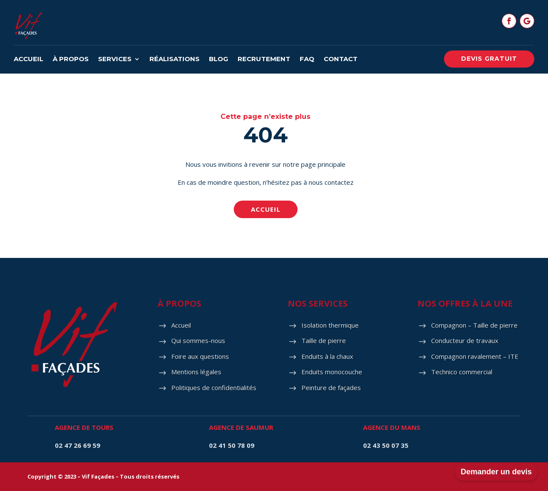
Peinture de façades (331, 387)
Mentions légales (196, 371)
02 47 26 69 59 (77, 445)
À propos (71, 59)
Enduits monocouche (331, 371)
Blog (218, 59)
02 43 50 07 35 (385, 445)
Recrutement (264, 59)
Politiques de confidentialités (213, 387)
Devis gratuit (489, 58)
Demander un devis (496, 471)
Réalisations (174, 59)
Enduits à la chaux (327, 356)
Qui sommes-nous (198, 340)
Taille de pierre (323, 340)
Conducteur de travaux (464, 340)
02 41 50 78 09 (231, 445)
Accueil (28, 59)
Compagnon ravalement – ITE (474, 356)
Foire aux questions (200, 356)
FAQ (307, 59)
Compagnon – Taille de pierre (474, 325)
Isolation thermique (330, 325)
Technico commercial (461, 371)
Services (114, 59)
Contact (340, 59)
